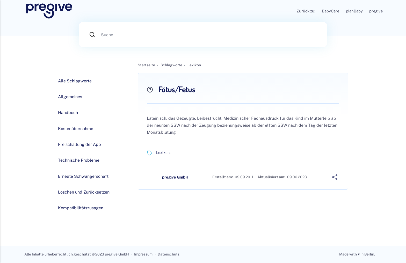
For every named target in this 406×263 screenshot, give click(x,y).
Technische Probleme (78, 160)
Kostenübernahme (75, 128)
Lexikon (163, 153)
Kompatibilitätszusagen (80, 207)
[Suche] (203, 34)
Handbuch (68, 112)
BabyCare (330, 11)
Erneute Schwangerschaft (83, 176)
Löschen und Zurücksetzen (84, 192)
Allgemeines (70, 96)
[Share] (335, 177)
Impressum (143, 254)
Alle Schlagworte (75, 81)
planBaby (354, 11)
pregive (376, 11)
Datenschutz (168, 254)
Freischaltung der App (79, 144)
